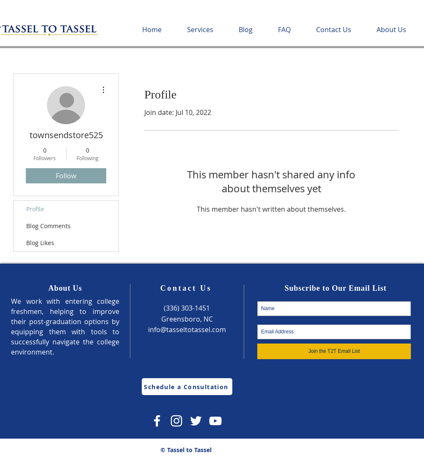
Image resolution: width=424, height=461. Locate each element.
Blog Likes (40, 243)
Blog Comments (48, 226)
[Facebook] (157, 420)
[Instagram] (176, 420)
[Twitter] (196, 420)
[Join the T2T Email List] (334, 351)
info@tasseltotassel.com (187, 329)
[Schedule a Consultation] (187, 386)
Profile (35, 209)
